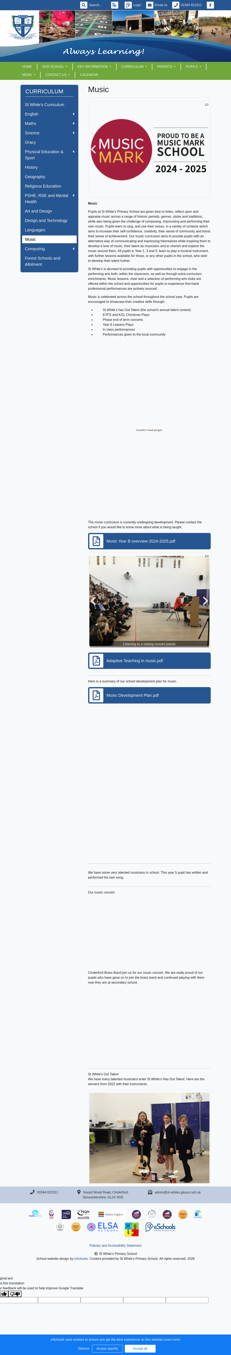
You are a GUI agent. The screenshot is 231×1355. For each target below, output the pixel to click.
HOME (27, 66)
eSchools (81, 1258)
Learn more (171, 1339)
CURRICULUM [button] (133, 66)
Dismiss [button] (84, 1348)
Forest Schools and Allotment (42, 261)
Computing (49, 249)
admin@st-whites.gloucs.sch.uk (178, 1192)
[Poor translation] (15, 1294)
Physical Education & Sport (49, 154)
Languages (35, 230)
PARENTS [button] (165, 66)
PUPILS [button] (192, 66)
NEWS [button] (27, 75)
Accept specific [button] (107, 1348)
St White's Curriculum (44, 104)
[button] (93, 149)
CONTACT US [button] (56, 75)
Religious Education (43, 186)
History (31, 167)
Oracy (30, 142)
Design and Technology (46, 220)
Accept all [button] (140, 1348)
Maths (49, 123)
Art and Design (38, 211)
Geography (35, 176)
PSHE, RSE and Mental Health (49, 198)
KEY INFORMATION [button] (93, 66)
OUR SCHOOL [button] (53, 66)
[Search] (97, 5)
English (49, 114)
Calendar (89, 75)
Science (49, 133)
